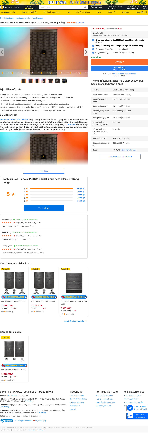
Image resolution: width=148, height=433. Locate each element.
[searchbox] (63, 7)
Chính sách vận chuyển (133, 402)
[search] (85, 7)
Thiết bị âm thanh (7, 18)
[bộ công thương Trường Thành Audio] (7, 420)
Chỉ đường (29, 401)
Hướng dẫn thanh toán (104, 399)
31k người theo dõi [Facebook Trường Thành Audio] (23, 421)
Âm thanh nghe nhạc (52, 12)
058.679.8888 (130, 74)
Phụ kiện (125, 12)
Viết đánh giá (43, 208)
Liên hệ (73, 409)
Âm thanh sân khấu (29, 12)
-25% (74, 311)
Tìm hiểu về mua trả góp (105, 402)
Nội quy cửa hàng (77, 402)
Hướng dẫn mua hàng (104, 396)
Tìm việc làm (75, 406)
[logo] (10, 7)
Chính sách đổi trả (131, 399)
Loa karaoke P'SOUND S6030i (14, 120)
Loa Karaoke (38, 18)
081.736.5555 (115, 7)
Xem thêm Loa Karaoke (74, 321)
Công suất (112, 12)
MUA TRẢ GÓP (119, 69)
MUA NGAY (119, 62)
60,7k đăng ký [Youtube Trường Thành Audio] (39, 421)
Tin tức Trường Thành (78, 399)
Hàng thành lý (141, 12)
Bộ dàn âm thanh (83, 12)
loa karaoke (70, 125)
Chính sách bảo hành (132, 396)
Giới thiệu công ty (77, 396)
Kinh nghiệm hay (133, 7)
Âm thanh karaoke (8, 12)
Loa (68, 12)
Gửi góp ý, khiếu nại (103, 406)
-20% (119, 28)
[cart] (96, 7)
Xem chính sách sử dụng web (37, 430)
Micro (98, 12)
